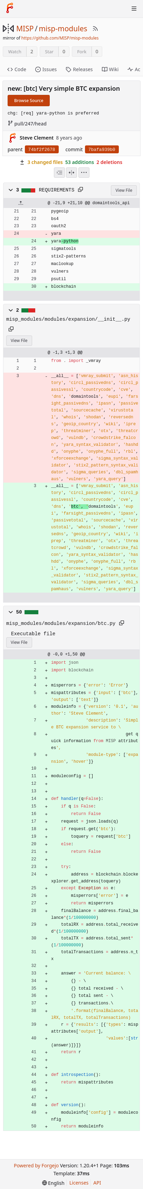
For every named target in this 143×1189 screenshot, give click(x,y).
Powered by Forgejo (36, 1165)
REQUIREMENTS (57, 190)
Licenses (79, 1182)
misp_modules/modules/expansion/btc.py (60, 623)
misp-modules (63, 28)
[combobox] (59, 172)
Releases (79, 69)
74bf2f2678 (41, 149)
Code (16, 69)
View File (123, 190)
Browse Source (28, 100)
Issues (46, 69)
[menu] (83, 172)
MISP (25, 28)
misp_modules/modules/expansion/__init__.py (68, 319)
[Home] (9, 8)
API (97, 1182)
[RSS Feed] (95, 28)
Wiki (110, 69)
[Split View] (71, 172)
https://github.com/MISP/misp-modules (60, 38)
